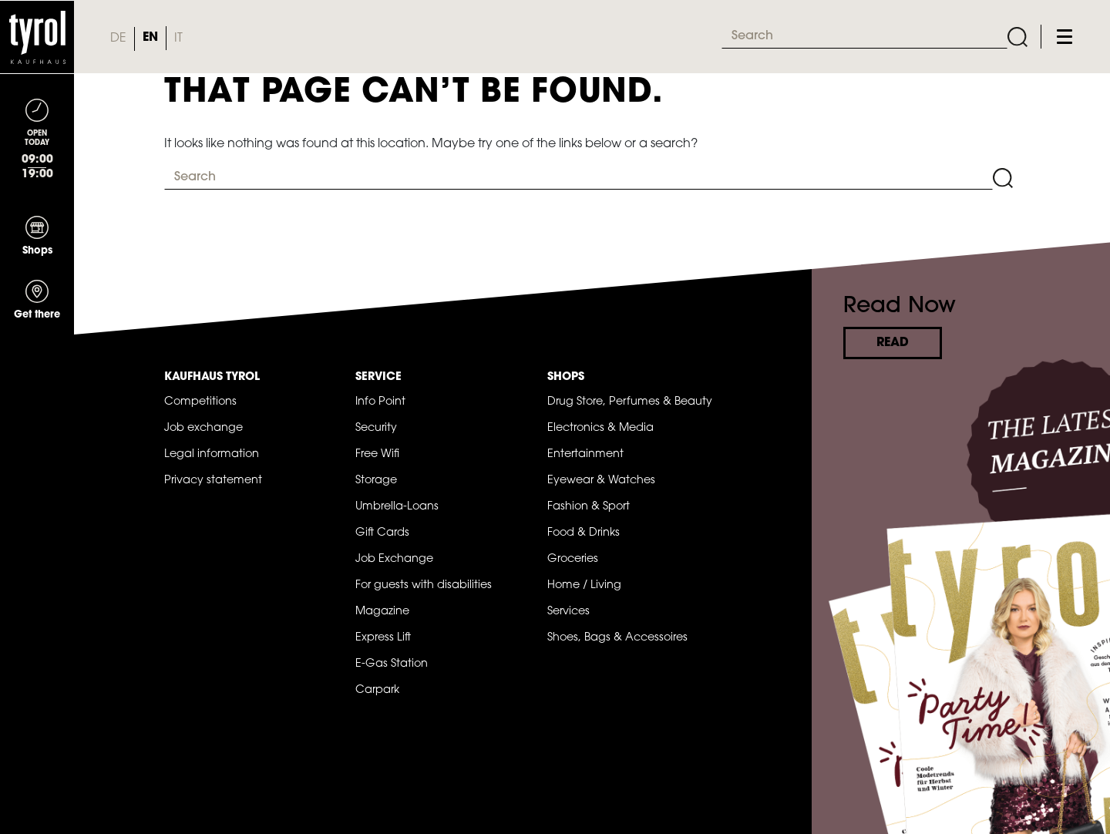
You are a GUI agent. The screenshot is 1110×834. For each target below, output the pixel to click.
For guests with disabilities (423, 585)
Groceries (572, 559)
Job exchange (203, 428)
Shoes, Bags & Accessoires (617, 638)
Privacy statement (213, 480)
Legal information (211, 454)
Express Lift (383, 638)
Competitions (200, 402)
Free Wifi (377, 454)
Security (376, 428)
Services (568, 611)
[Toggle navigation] (1064, 36)
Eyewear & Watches (601, 480)
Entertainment (585, 454)
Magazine (382, 611)
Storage (376, 480)
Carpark (377, 690)
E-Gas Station (391, 664)
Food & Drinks (583, 533)
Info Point (380, 402)
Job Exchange (394, 559)
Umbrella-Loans (397, 507)
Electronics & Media (600, 428)
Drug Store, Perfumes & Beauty (629, 402)
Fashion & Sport (588, 507)
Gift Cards (382, 533)
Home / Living (584, 585)
